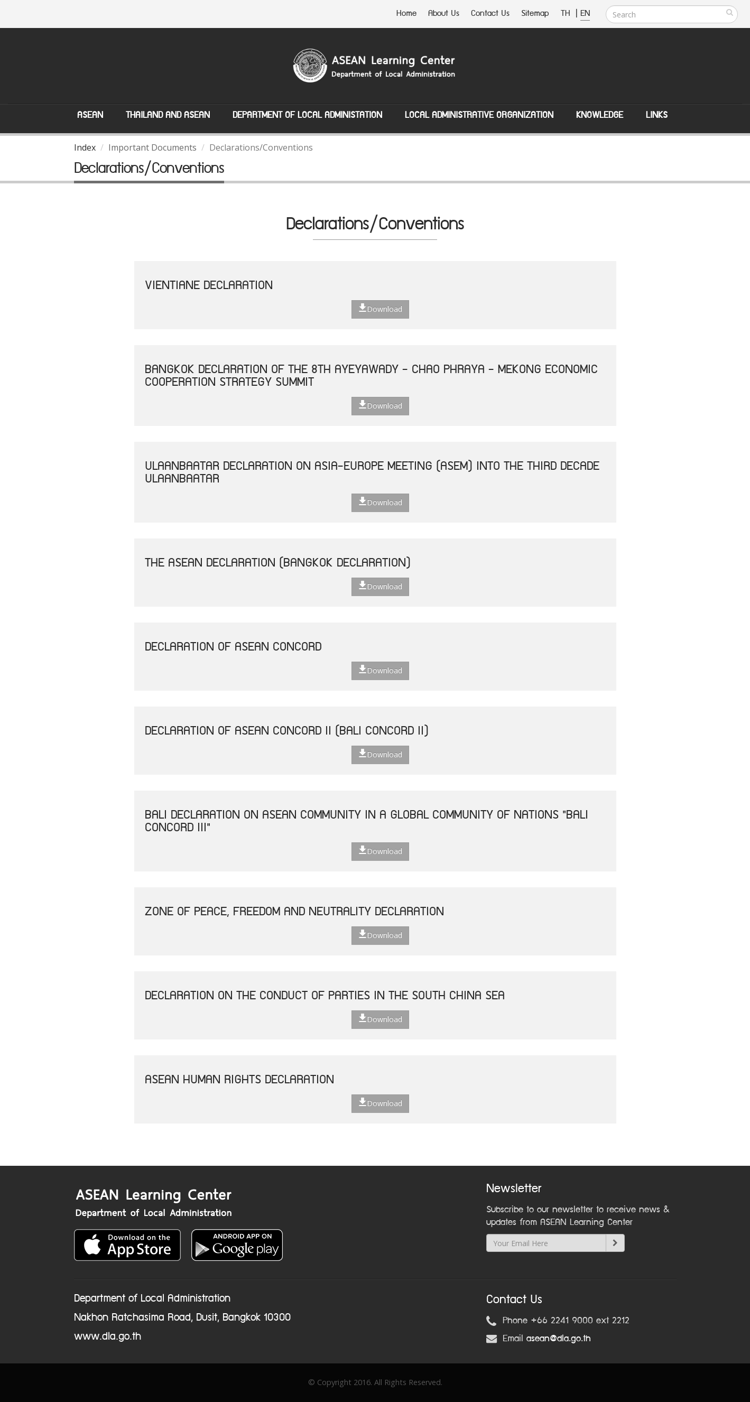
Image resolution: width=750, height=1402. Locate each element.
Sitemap (535, 13)
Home (406, 13)
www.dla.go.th (107, 1336)
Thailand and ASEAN (168, 115)
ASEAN (90, 115)
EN (585, 13)
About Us (443, 13)
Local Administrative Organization (479, 115)
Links (657, 115)
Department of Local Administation (307, 115)
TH (567, 13)
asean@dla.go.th (558, 1339)
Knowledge (599, 115)
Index (85, 147)
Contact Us (490, 13)
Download (380, 308)
